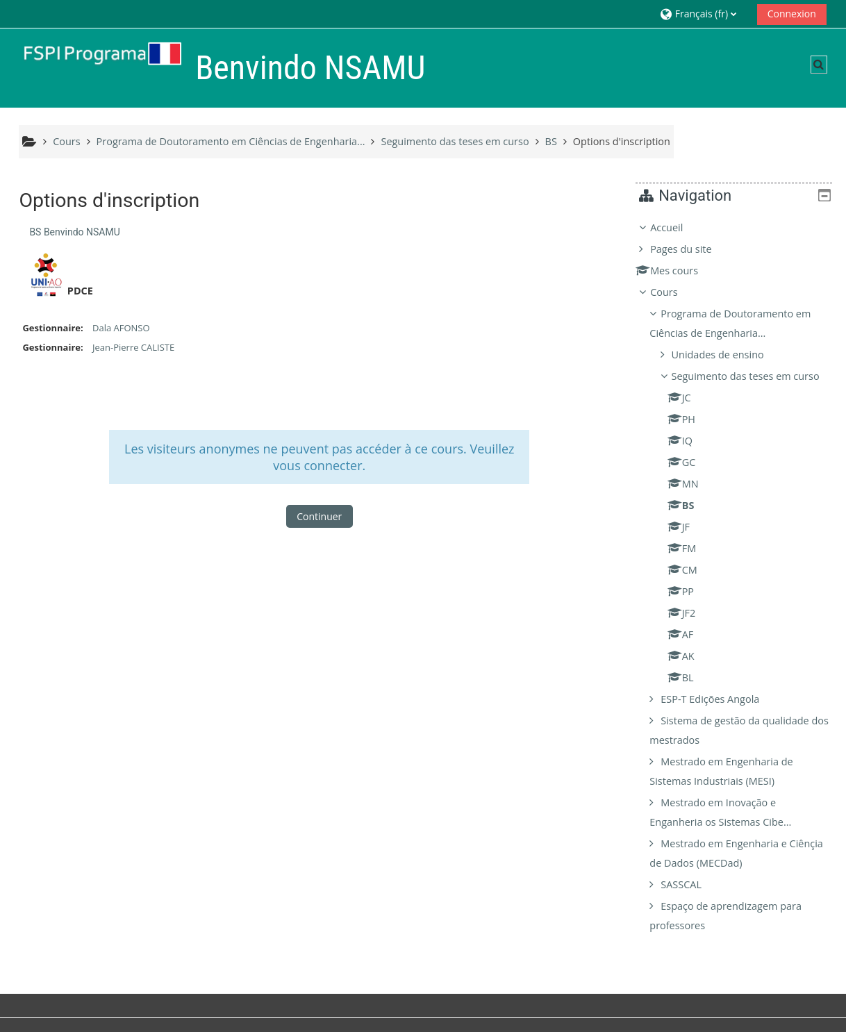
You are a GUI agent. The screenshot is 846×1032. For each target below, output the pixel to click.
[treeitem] (739, 586)
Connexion (792, 13)
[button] (703, 13)
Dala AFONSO (121, 328)
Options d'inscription (621, 141)
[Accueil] (95, 67)
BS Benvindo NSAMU (74, 232)
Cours (674, 292)
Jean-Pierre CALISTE (133, 347)
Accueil (677, 227)
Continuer (319, 516)
